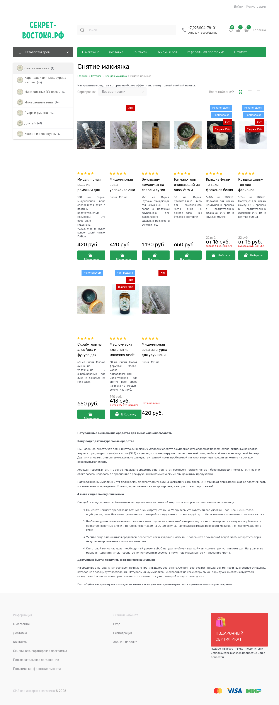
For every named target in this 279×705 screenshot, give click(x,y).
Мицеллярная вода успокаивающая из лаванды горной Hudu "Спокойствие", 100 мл (123, 185)
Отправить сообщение (202, 32)
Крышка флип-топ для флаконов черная (250, 185)
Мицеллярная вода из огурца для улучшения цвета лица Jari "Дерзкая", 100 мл (155, 350)
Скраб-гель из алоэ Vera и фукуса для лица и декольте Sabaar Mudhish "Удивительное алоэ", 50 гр (91, 350)
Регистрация (256, 6)
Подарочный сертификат (229, 629)
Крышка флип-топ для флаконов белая (219, 185)
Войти (238, 6)
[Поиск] (82, 30)
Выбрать (224, 255)
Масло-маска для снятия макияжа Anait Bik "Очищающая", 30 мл (122, 350)
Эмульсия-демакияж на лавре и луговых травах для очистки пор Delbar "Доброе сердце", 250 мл (155, 185)
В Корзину (91, 259)
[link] (240, 91)
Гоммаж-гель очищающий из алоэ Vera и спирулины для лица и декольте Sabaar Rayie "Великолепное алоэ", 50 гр (188, 185)
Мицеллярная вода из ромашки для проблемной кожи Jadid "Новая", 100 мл (90, 185)
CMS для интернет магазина (34, 691)
